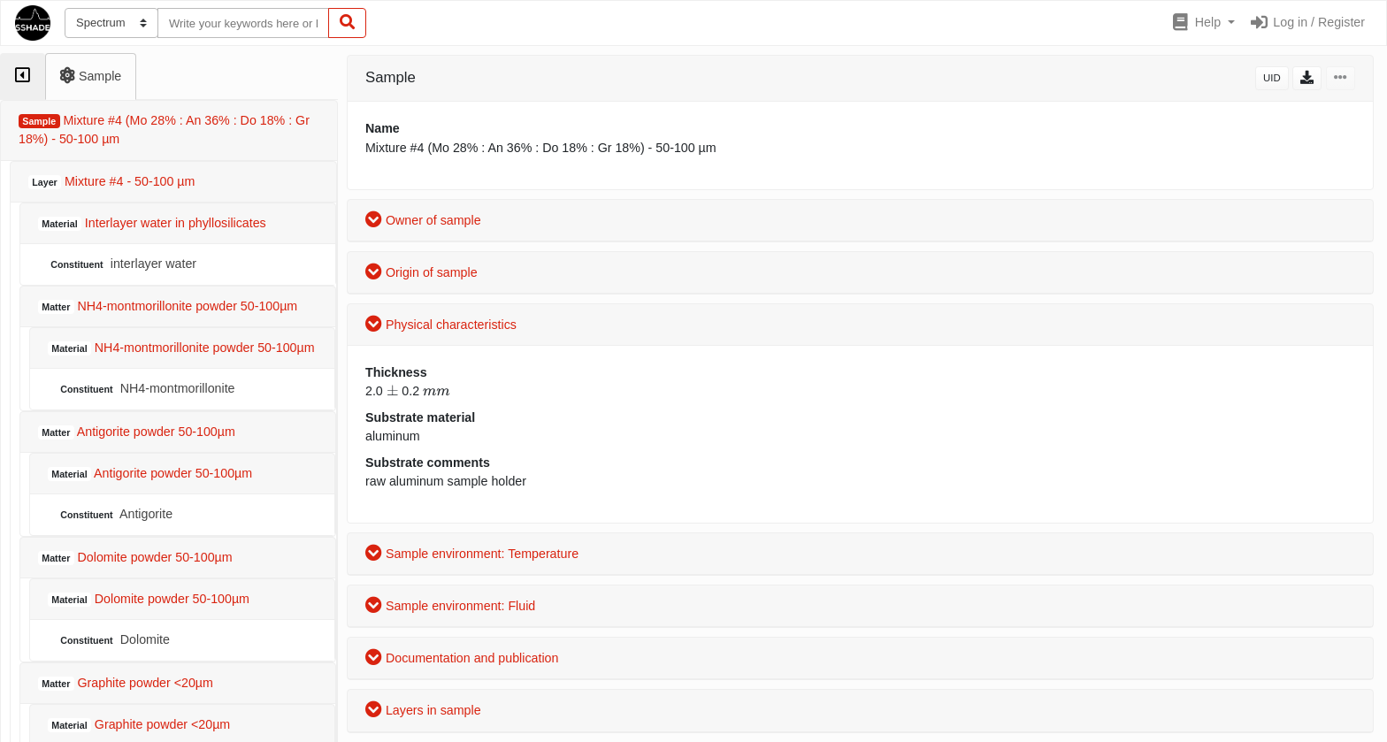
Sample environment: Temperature (472, 554)
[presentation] (393, 391)
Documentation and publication (461, 658)
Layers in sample (423, 710)
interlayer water (121, 264)
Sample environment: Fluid (450, 606)
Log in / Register (1307, 22)
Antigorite (114, 514)
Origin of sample (421, 272)
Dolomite (113, 639)
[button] (1202, 23)
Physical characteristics (441, 324)
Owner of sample (423, 220)
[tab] (22, 76)
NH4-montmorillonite (146, 388)
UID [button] (1272, 78)
